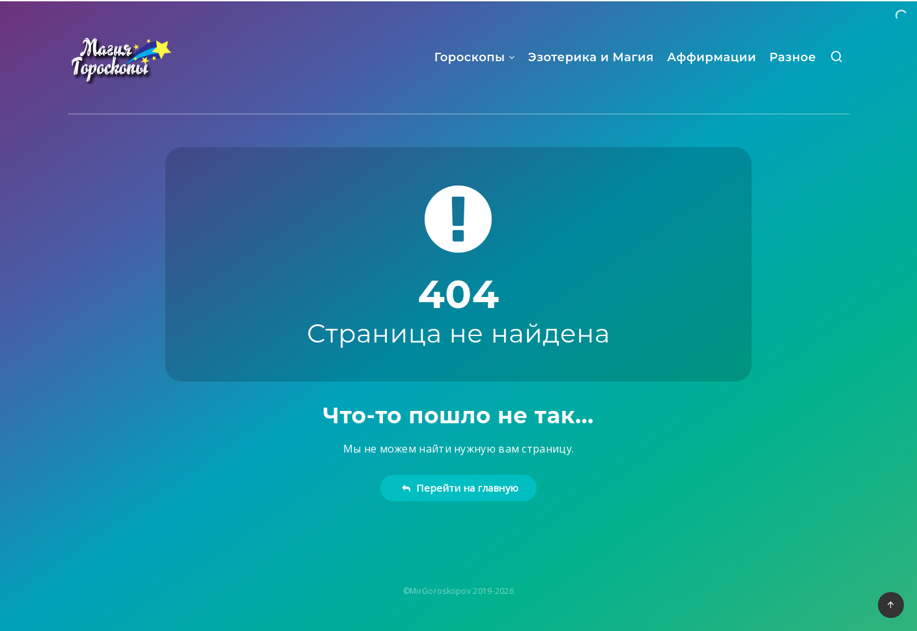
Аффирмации (711, 57)
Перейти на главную (460, 487)
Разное (792, 57)
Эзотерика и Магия (591, 57)
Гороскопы (469, 57)
